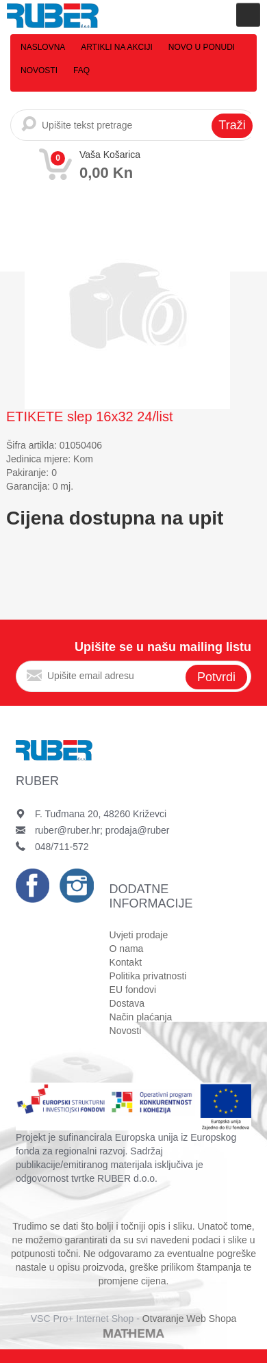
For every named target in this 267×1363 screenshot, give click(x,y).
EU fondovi (133, 989)
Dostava (127, 1003)
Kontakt (126, 962)
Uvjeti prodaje (139, 934)
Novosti (39, 70)
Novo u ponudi (201, 47)
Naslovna (43, 47)
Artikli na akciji (116, 47)
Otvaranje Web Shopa (189, 1318)
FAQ (81, 70)
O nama (127, 948)
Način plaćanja (141, 1016)
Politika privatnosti (148, 975)
